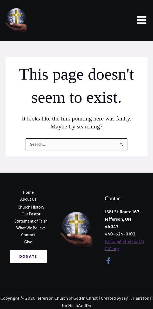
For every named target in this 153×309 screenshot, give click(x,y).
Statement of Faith (31, 221)
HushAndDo (79, 305)
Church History (31, 207)
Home (28, 192)
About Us (28, 199)
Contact (28, 235)
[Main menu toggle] (141, 20)
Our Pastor (30, 214)
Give (28, 242)
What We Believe (31, 228)
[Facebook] (108, 260)
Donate (28, 256)
